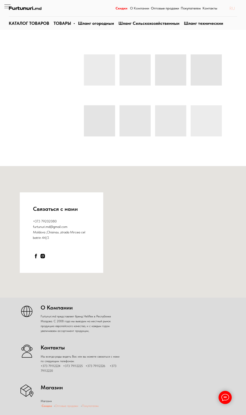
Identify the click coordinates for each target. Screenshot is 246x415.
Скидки (121, 10)
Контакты (210, 10)
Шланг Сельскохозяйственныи (147, 27)
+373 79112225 (73, 366)
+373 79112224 (50, 366)
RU (232, 10)
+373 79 (39, 221)
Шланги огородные (95, 27)
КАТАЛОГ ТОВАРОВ (28, 27)
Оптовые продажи (165, 10)
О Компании (139, 10)
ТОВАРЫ (61, 27)
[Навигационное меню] (7, 6)
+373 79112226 (95, 366)
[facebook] (36, 256)
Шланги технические (201, 27)
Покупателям (191, 10)
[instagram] (42, 256)
